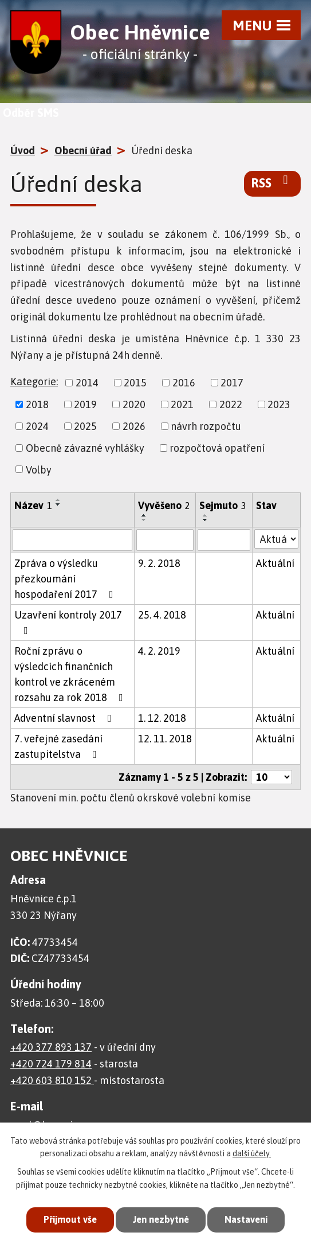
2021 (182, 404)
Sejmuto (222, 505)
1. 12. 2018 (162, 718)
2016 (183, 383)
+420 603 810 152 (52, 1080)
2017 (232, 383)
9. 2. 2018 (159, 563)
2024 (37, 426)
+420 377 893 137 (51, 1047)
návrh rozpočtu (206, 426)
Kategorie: (34, 381)
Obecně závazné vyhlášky (85, 448)
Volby (39, 469)
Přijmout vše (66, 1219)
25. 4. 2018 (162, 615)
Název (33, 505)
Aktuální (275, 563)
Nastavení (249, 1219)
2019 (85, 404)
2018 (37, 404)
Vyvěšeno (164, 505)
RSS (272, 182)
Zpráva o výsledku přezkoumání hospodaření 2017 (66, 578)
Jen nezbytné (160, 1219)
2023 (278, 404)
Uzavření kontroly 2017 (68, 622)
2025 (85, 426)
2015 (135, 383)
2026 (134, 426)
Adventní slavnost (65, 718)
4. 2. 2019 (159, 651)
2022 (230, 404)
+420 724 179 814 (51, 1064)
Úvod (22, 150)
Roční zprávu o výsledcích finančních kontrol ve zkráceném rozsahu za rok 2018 (71, 674)
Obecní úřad (83, 150)
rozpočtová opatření (217, 448)
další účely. (252, 1153)
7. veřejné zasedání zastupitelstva (58, 746)
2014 (87, 383)
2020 (134, 404)
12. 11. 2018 (165, 739)
